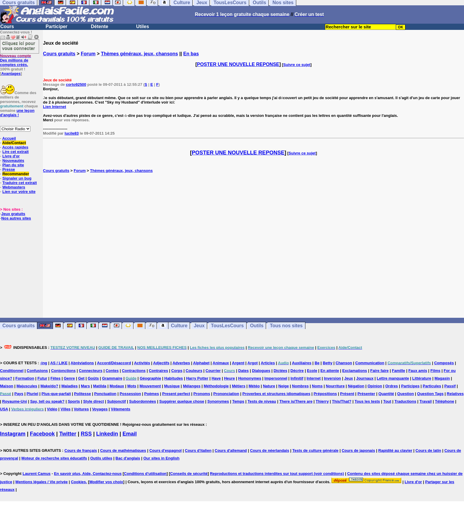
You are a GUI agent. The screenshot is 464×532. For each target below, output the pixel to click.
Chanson (344, 363)
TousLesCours (227, 325)
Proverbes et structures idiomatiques (276, 393)
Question (405, 393)
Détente (99, 26)
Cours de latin (428, 450)
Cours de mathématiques (123, 450)
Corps (177, 370)
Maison (6, 386)
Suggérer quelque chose (181, 401)
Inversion (332, 378)
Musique (172, 386)
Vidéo (52, 409)
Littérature (421, 378)
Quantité (386, 393)
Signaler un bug (16, 178)
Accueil (9, 138)
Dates (243, 370)
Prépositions (325, 393)
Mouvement (150, 386)
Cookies (78, 482)
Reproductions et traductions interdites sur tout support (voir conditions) (277, 473)
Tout (387, 401)
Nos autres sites (16, 218)
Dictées (280, 370)
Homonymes (249, 378)
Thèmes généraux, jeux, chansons (139, 53)
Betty (328, 363)
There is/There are (295, 401)
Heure (229, 378)
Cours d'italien (198, 450)
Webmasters (13, 187)
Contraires (158, 370)
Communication (369, 363)
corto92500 (76, 84)
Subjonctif (116, 401)
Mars (85, 386)
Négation (356, 386)
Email (130, 434)
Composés (444, 363)
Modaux (116, 386)
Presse (8, 169)
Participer (56, 26)
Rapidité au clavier (395, 450)
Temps (238, 401)
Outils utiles (101, 458)
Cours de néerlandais (269, 450)
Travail (426, 401)
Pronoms (202, 393)
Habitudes (173, 378)
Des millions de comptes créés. (15, 60)
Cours (7, 26)
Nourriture (335, 386)
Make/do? (49, 386)
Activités (142, 363)
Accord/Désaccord (114, 363)
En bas (191, 53)
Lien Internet (54, 106)
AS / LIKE (59, 363)
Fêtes (56, 378)
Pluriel (32, 393)
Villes (66, 409)
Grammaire (112, 378)
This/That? (342, 401)
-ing (43, 363)
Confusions (37, 370)
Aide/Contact (14, 143)
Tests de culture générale (315, 450)
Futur (42, 378)
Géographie (150, 378)
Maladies (69, 386)
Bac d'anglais (127, 458)
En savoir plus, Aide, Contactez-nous (88, 473)
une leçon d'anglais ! (17, 112)
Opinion (375, 386)
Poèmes (151, 393)
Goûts (93, 378)
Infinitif (297, 378)
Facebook (42, 434)
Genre (69, 378)
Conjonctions (63, 370)
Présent (347, 393)
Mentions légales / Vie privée (41, 482)
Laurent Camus (36, 473)
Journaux (365, 378)
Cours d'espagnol (165, 450)
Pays (18, 393)
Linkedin (107, 434)
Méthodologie (216, 386)
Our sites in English (161, 458)
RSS (86, 434)
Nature (269, 386)
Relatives (455, 393)
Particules (432, 386)
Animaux (221, 363)
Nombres (300, 386)
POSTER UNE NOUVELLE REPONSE (238, 64)
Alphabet (201, 363)
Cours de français (81, 450)
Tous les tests (367, 401)
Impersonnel (276, 378)
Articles (268, 363)
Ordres (391, 386)
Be (317, 363)
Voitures (81, 409)
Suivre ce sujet (296, 64)
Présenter (366, 393)
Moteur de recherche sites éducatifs (54, 458)
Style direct (93, 401)
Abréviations (82, 363)
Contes (112, 370)
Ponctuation (105, 393)
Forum (88, 53)
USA (4, 409)
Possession (130, 393)
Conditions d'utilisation (145, 473)
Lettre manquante (393, 378)
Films (435, 370)
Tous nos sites (286, 325)
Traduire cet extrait (19, 182)
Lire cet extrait (15, 151)
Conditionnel (11, 370)
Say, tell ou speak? (47, 401)
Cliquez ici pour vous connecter (18, 46)
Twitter (67, 434)
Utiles (142, 26)
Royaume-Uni (14, 401)
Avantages (10, 73)
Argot (252, 363)
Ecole (312, 370)
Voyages (100, 409)
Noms (317, 386)
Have (216, 378)
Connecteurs (90, 370)
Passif (450, 386)
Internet (314, 378)
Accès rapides (15, 147)
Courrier (213, 370)
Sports (74, 401)
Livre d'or (11, 156)
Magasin (442, 378)
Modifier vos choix (106, 482)
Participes (410, 386)
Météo (254, 386)
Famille (398, 370)
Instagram (12, 434)
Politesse (82, 393)
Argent (238, 363)
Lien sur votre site (19, 191)
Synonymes (218, 401)
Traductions (405, 401)
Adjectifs (161, 363)
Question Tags (430, 393)
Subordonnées (142, 401)
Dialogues (261, 370)
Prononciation (226, 393)
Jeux (199, 325)
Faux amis (417, 370)
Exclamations (354, 370)
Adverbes (181, 363)
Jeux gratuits (13, 214)
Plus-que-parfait (56, 393)
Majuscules (27, 386)
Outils (256, 325)
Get (81, 378)
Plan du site (13, 165)
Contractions (134, 370)
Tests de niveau (261, 401)
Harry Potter (197, 378)
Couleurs (194, 370)
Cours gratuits (59, 53)
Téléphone (444, 401)
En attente (329, 370)
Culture (179, 325)
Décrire (297, 370)
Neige (283, 386)
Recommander (15, 174)
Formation (24, 378)
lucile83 (72, 133)
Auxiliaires (301, 363)
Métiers (239, 386)
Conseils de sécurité (188, 473)
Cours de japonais (358, 450)
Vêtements (120, 409)
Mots (131, 386)
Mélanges (191, 386)
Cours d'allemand (231, 450)
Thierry (322, 401)
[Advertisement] (253, 245)
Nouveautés (13, 160)
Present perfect (176, 393)
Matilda (100, 386)
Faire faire (379, 370)
